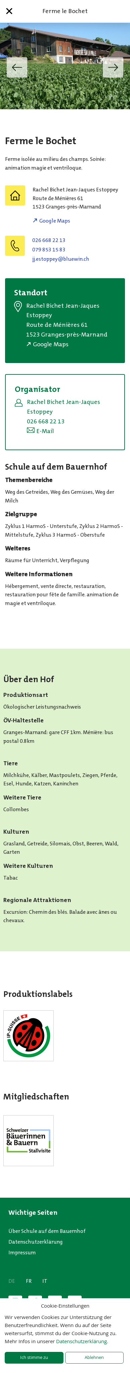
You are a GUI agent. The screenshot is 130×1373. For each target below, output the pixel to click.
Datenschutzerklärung (35, 1241)
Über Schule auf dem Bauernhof (47, 1231)
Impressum (22, 1252)
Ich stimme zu (34, 1357)
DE (11, 1281)
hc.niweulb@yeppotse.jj (60, 258)
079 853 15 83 (49, 249)
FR (29, 1281)
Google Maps (54, 220)
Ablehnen (94, 1357)
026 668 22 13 (49, 240)
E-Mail (45, 431)
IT (44, 1281)
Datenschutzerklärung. (82, 1341)
